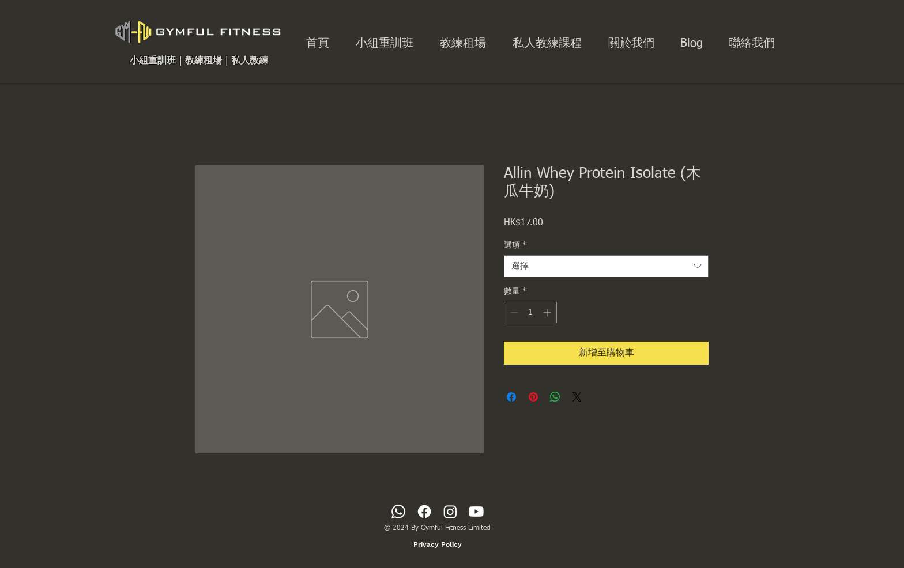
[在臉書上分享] (511, 397)
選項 (515, 245)
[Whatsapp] (398, 511)
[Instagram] (450, 511)
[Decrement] (513, 312)
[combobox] (606, 266)
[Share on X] (577, 397)
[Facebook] (424, 511)
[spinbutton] (530, 312)
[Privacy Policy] (438, 544)
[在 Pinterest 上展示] (533, 397)
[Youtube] (476, 511)
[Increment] (548, 312)
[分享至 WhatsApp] (555, 397)
